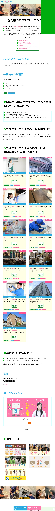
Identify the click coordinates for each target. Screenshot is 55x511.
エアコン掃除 (15, 175)
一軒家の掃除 (14, 331)
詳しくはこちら (17, 185)
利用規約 (6, 385)
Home (5, 485)
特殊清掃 (39, 206)
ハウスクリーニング (12, 93)
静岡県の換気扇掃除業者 (9, 298)
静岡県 (4, 26)
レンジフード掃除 (14, 206)
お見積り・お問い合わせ (22, 48)
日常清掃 (39, 237)
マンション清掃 (42, 300)
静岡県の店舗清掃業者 (9, 266)
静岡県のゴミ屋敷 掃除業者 (36, 266)
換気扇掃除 (13, 300)
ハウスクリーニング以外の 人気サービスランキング (27, 47)
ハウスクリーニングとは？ (23, 40)
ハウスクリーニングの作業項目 (24, 42)
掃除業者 (10, 485)
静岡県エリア (20, 45)
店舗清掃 (13, 269)
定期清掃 (15, 237)
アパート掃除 (41, 175)
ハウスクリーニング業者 (16, 26)
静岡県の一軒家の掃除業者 (10, 329)
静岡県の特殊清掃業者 (35, 204)
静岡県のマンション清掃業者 (36, 298)
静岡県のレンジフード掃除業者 (10, 204)
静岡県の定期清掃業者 (9, 235)
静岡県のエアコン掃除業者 (10, 172)
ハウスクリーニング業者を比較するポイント (26, 43)
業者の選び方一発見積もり (14, 181)
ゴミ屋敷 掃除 (41, 269)
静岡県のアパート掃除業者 (36, 172)
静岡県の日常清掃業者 (35, 235)
